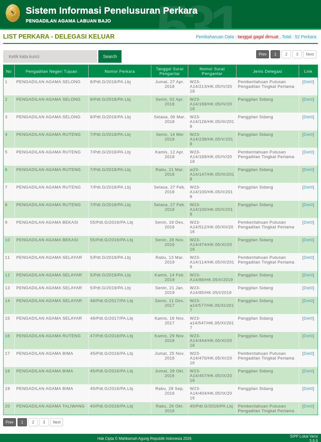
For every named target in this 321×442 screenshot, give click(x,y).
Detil (308, 81)
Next (310, 54)
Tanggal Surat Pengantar (170, 71)
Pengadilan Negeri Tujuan (51, 71)
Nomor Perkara (120, 71)
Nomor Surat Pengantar (212, 71)
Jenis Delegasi (267, 71)
